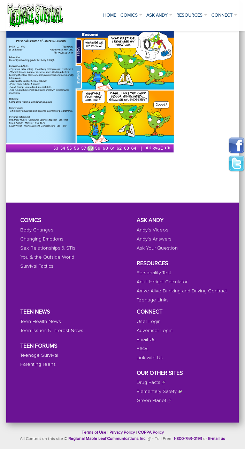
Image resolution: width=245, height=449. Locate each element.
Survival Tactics (36, 266)
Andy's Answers (154, 239)
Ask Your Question (157, 248)
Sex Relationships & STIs (47, 248)
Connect (224, 15)
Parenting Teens (38, 364)
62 (119, 149)
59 (98, 149)
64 (134, 149)
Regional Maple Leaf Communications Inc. (107, 439)
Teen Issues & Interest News (51, 330)
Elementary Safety (157, 391)
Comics (131, 15)
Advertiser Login (155, 330)
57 (84, 149)
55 (70, 149)
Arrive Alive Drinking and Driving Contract (182, 291)
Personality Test (154, 272)
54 (63, 149)
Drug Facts (148, 382)
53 (56, 149)
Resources (191, 15)
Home (109, 15)
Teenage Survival (39, 355)
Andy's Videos (152, 230)
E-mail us (216, 439)
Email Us (146, 339)
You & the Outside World (47, 257)
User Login (149, 321)
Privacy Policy (122, 433)
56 (77, 149)
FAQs (142, 348)
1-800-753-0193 (188, 439)
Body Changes (36, 230)
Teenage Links (153, 300)
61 (112, 149)
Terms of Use (94, 433)
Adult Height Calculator (162, 281)
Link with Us (150, 357)
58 (91, 149)
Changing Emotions (41, 239)
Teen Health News (40, 321)
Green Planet (151, 400)
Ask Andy (159, 15)
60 (105, 149)
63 (127, 149)
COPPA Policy (151, 433)
